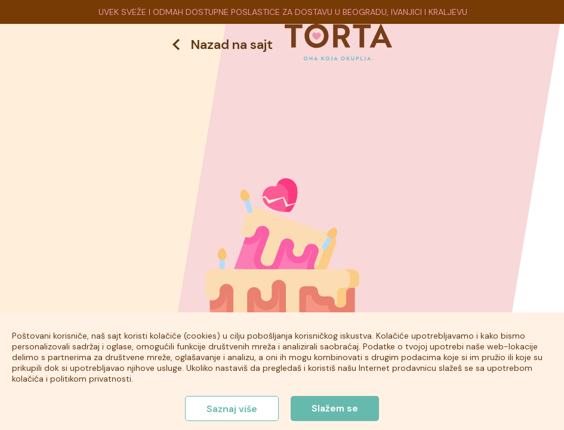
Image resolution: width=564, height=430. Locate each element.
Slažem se (335, 408)
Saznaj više (232, 409)
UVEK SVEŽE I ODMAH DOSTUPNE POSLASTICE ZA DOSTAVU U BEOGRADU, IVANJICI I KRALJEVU (282, 12)
